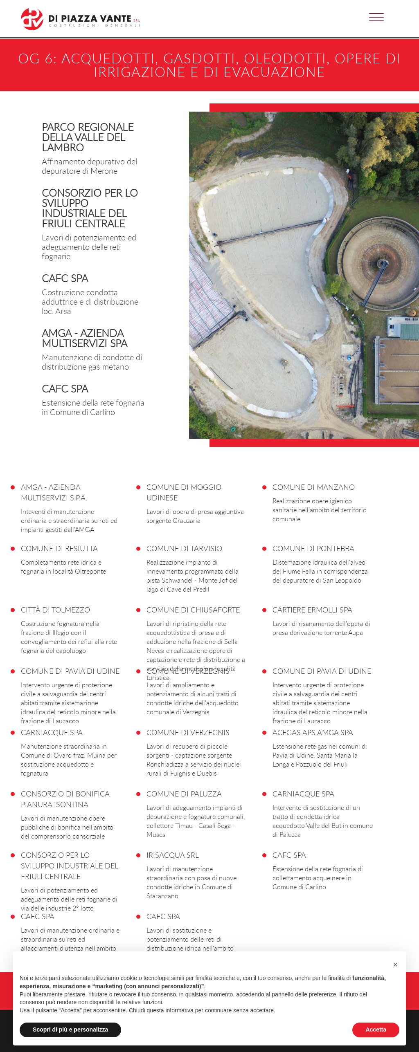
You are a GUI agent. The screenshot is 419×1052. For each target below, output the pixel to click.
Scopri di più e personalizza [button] (70, 1029)
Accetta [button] (375, 1029)
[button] (376, 15)
